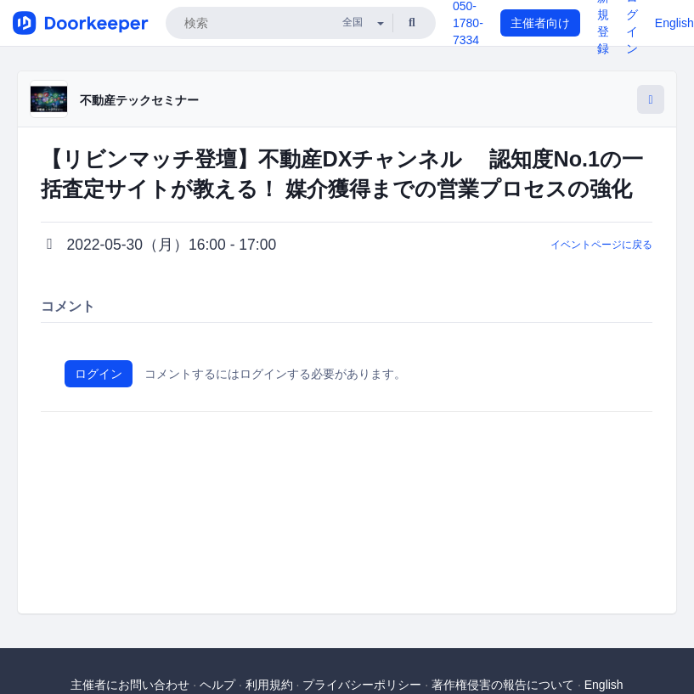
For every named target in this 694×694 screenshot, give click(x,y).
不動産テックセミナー (139, 100)
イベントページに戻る (601, 245)
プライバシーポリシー (361, 684)
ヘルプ (217, 684)
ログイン (98, 374)
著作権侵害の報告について (503, 684)
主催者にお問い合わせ (130, 684)
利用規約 (269, 684)
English (674, 23)
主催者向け (540, 23)
